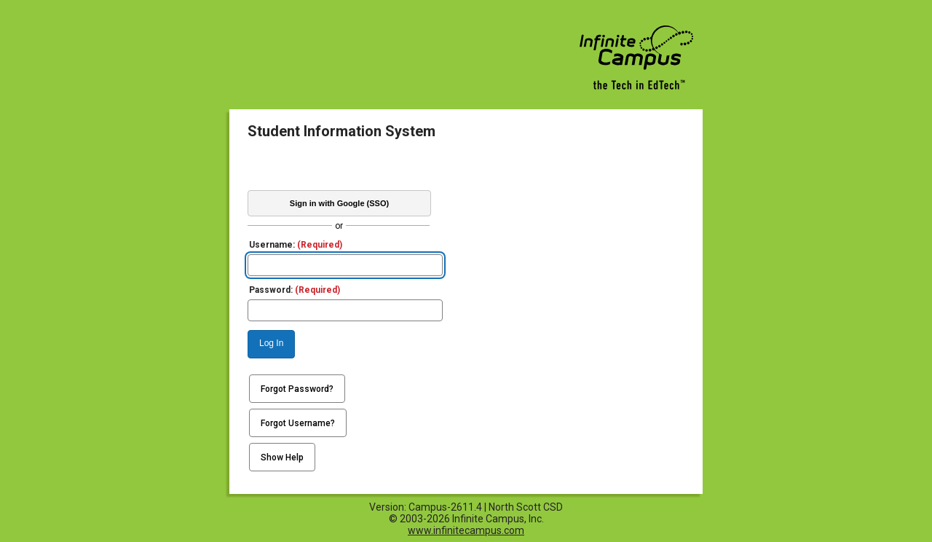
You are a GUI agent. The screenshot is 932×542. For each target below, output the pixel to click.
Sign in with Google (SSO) (339, 203)
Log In (271, 343)
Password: (294, 290)
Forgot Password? (297, 389)
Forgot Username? (298, 423)
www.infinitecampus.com (466, 530)
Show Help (282, 457)
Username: (295, 245)
